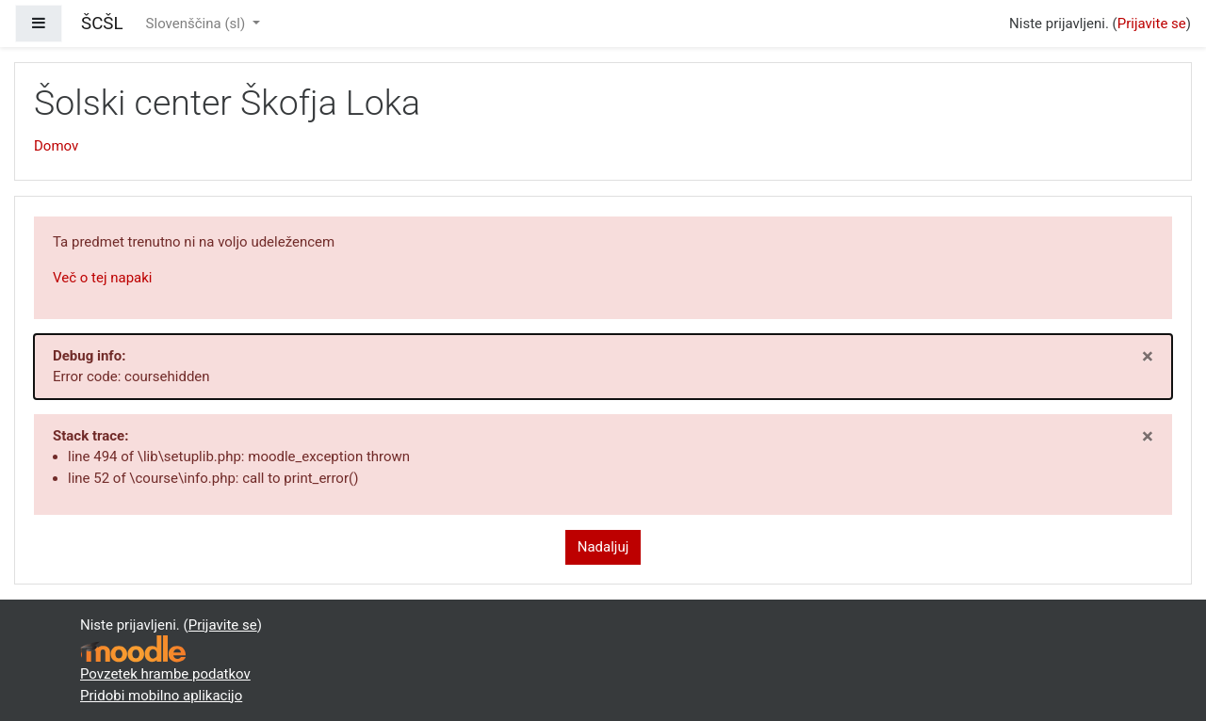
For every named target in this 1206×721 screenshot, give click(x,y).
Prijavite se (1151, 23)
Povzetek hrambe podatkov (165, 673)
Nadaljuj (603, 546)
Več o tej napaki (102, 277)
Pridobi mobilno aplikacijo (161, 695)
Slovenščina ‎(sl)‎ (197, 23)
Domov (56, 145)
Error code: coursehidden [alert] (603, 365)
